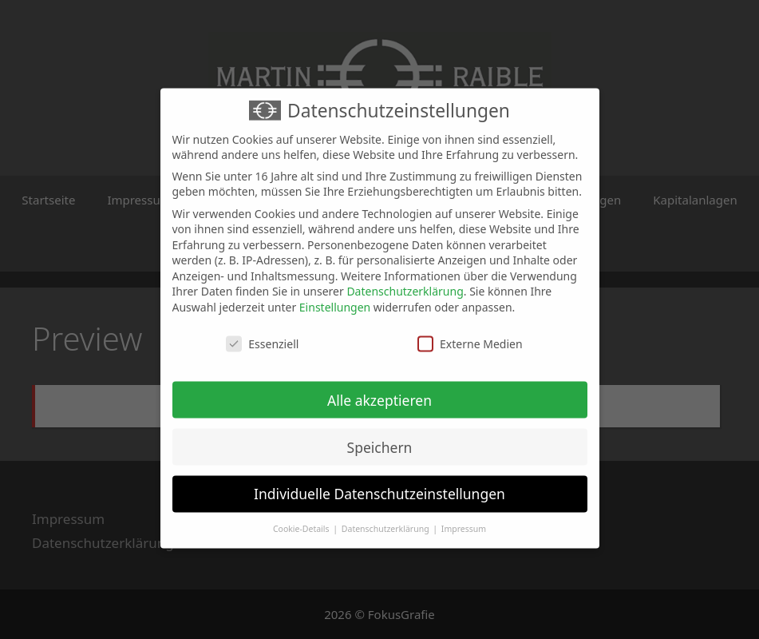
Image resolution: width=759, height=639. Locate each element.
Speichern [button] (380, 438)
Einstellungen (334, 298)
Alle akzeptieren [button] (379, 391)
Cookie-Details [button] (302, 520)
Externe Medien (469, 335)
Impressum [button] (463, 520)
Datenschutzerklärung (404, 283)
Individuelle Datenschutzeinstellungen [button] (379, 485)
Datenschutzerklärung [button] (387, 520)
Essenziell (262, 335)
